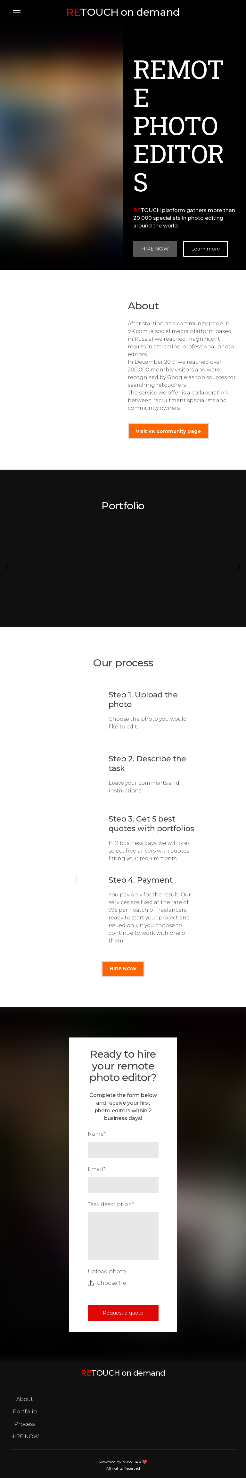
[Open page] (123, 12)
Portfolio (25, 1412)
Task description (111, 1204)
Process (24, 1424)
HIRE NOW (24, 1437)
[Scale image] (41, 561)
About (24, 1399)
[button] (155, 249)
